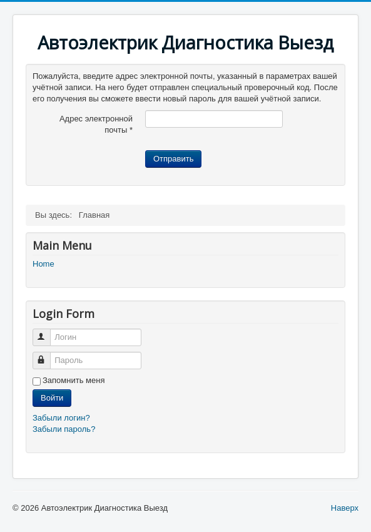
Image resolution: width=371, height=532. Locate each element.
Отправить (173, 158)
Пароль (47, 355)
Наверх (344, 508)
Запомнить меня (73, 380)
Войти (52, 397)
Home (43, 264)
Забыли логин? (61, 417)
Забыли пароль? (64, 429)
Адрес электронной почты (96, 124)
